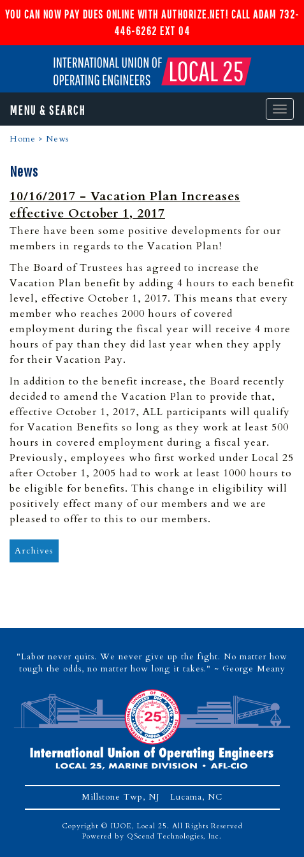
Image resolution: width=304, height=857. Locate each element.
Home (23, 139)
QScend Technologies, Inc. (174, 836)
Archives (34, 551)
